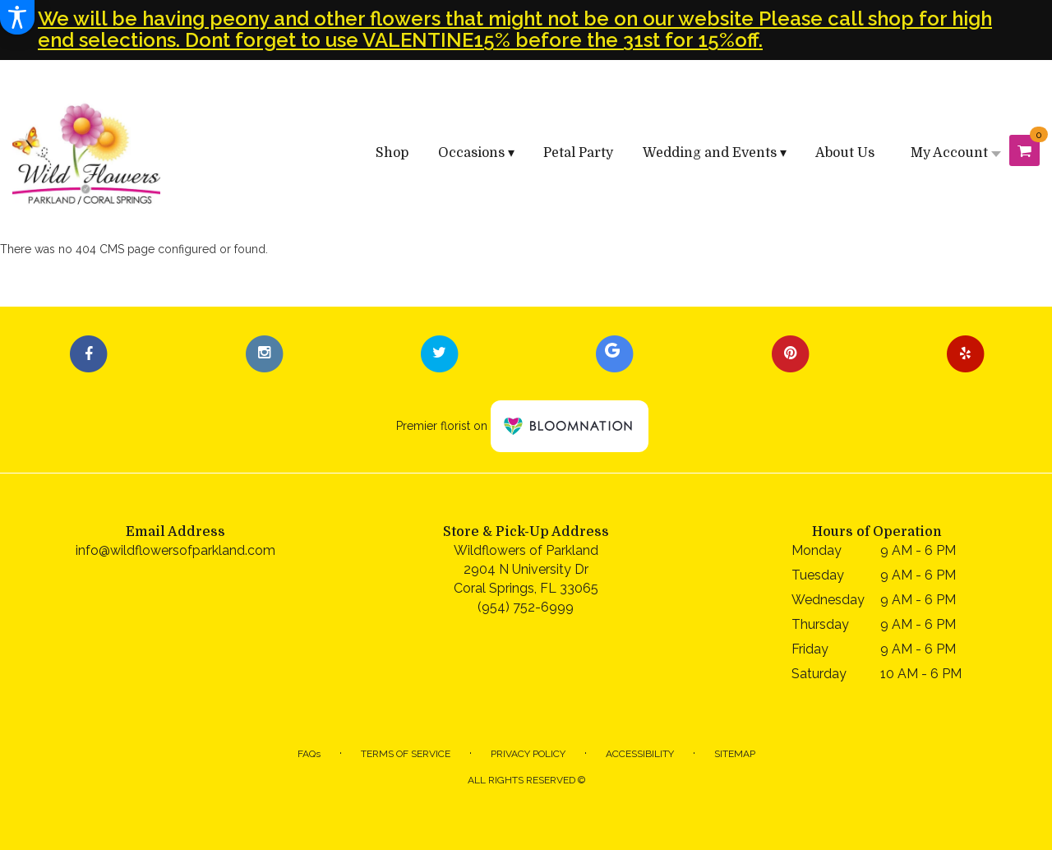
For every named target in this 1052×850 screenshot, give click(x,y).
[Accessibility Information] (17, 17)
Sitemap (734, 754)
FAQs (309, 754)
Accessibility (640, 754)
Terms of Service (405, 754)
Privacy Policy (528, 754)
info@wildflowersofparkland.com (175, 550)
